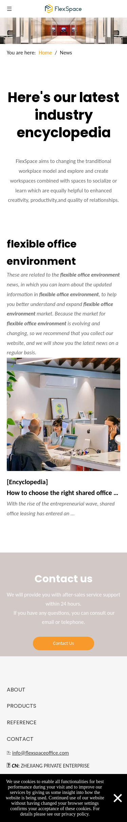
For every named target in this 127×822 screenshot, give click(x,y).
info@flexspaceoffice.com (40, 753)
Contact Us (63, 643)
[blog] (63, 31)
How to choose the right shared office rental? (63, 493)
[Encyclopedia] (27, 482)
